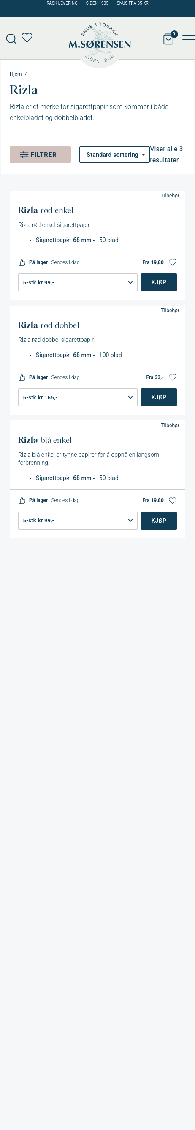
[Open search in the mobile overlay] (8, 38)
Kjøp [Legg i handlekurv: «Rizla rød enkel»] (159, 282)
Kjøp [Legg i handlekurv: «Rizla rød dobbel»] (159, 397)
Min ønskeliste (29, 38)
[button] (172, 262)
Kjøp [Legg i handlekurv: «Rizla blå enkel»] (159, 520)
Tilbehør (170, 196)
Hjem (16, 74)
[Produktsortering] (114, 154)
